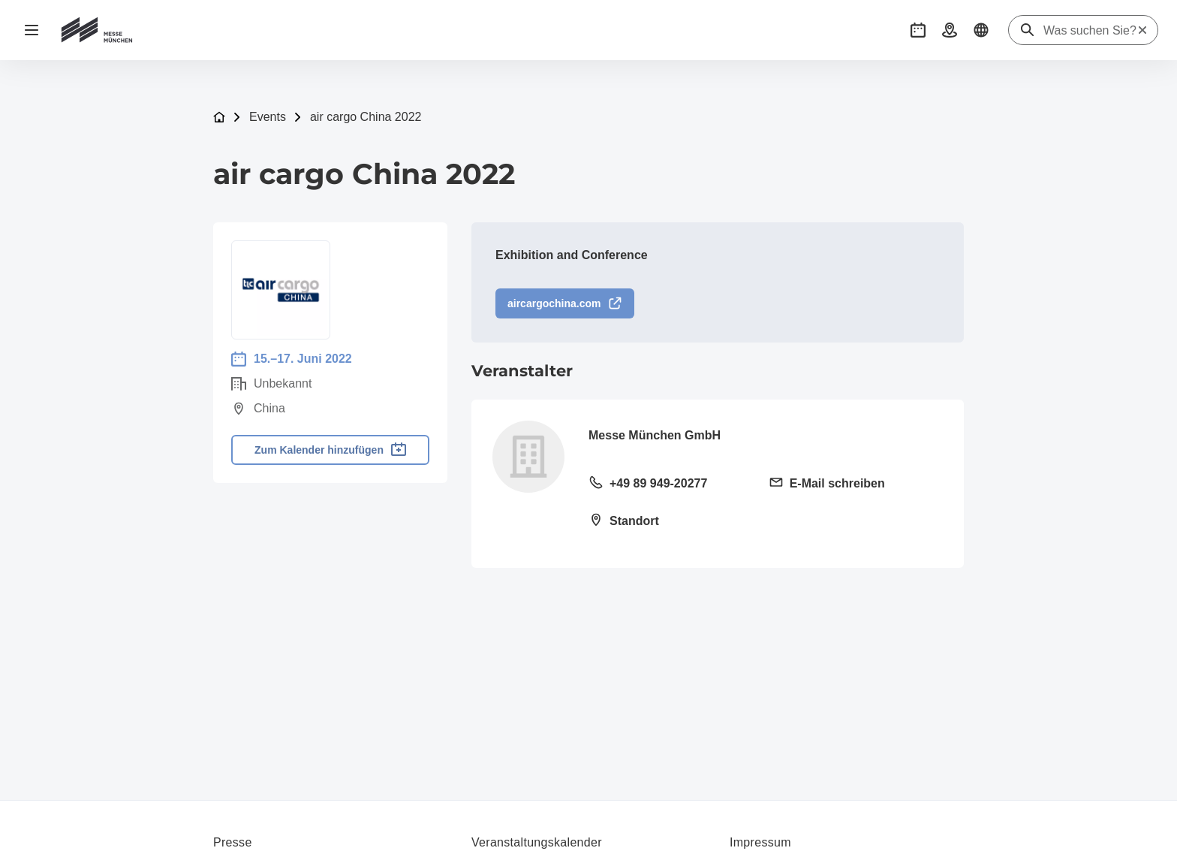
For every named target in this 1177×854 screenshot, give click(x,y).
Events (267, 116)
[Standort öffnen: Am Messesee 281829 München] (669, 522)
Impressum (760, 842)
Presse (232, 842)
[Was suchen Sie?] (1089, 31)
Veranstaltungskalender (536, 842)
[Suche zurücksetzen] (1142, 30)
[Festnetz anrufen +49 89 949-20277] (669, 484)
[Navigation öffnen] (31, 30)
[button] (918, 30)
